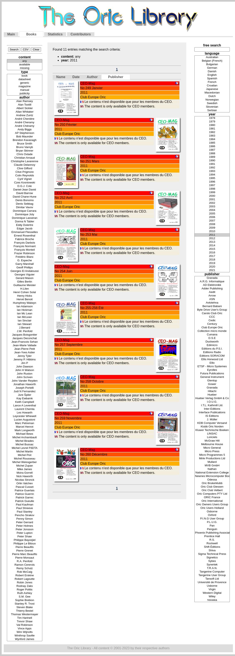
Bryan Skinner (24, 151)
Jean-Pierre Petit (24, 349)
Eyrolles (212, 370)
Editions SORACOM (212, 356)
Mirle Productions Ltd (212, 458)
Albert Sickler (24, 108)
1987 (212, 150)
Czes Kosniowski (24, 182)
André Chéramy (24, 126)
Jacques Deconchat (24, 338)
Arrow (212, 296)
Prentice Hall (212, 536)
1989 (212, 157)
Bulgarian (212, 64)
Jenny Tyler (24, 356)
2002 (212, 203)
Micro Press (212, 451)
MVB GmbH (212, 465)
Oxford (212, 515)
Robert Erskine (24, 575)
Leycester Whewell (24, 416)
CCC (212, 317)
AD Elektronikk (212, 285)
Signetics (212, 557)
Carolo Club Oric (212, 313)
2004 (212, 210)
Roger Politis (24, 589)
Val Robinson (24, 625)
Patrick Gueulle (24, 501)
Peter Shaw (24, 536)
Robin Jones (24, 582)
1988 (212, 153)
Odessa (212, 480)
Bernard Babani (212, 306)
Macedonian (212, 93)
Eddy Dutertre (24, 225)
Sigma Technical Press (212, 554)
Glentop (212, 380)
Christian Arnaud (24, 158)
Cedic (212, 320)
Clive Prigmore (24, 172)
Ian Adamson (24, 306)
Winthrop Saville (24, 635)
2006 (212, 217)
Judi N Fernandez (24, 391)
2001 (212, 199)
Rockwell (212, 543)
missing (24, 68)
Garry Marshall (24, 264)
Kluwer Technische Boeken (212, 430)
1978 (212, 118)
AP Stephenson (24, 133)
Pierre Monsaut (24, 558)
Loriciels (212, 437)
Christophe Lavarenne (24, 161)
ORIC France (212, 497)
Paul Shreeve (24, 508)
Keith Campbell (24, 402)
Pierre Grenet (24, 551)
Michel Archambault (24, 437)
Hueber (212, 395)
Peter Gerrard (24, 522)
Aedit (212, 292)
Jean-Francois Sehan (24, 342)
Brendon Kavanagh (24, 140)
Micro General (212, 448)
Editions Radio (212, 352)
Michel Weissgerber (24, 462)
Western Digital (212, 593)
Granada (212, 278)
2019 (212, 263)
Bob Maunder (24, 136)
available (24, 64)
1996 (212, 182)
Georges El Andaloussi (24, 271)
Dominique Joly (24, 214)
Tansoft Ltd (212, 579)
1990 (212, 160)
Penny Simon (24, 519)
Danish (212, 71)
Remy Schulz (24, 568)
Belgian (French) (212, 61)
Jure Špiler (24, 395)
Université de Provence (212, 582)
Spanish (212, 78)
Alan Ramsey (24, 101)
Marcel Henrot (24, 427)
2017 (212, 256)
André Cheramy (24, 122)
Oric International (212, 501)
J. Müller (212, 419)
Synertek (212, 564)
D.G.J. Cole (24, 186)
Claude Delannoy (24, 165)
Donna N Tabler (24, 221)
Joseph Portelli (24, 388)
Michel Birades (24, 441)
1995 (212, 178)
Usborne (212, 586)
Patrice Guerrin (24, 494)
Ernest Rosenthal (24, 236)
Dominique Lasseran (24, 218)
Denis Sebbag (24, 204)
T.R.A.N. (212, 568)
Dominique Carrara (24, 211)
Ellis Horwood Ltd (212, 359)
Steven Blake (24, 607)
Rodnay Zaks (24, 586)
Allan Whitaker (24, 112)
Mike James (24, 469)
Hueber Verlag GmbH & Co (212, 398)
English (212, 75)
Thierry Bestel (24, 611)
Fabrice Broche (24, 239)
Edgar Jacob (24, 228)
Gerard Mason (24, 278)
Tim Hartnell (24, 618)
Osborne (212, 511)
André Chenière (24, 119)
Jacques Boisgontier (24, 335)
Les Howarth (24, 413)
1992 (212, 167)
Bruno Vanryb (24, 147)
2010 (212, 231)
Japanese (212, 89)
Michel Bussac (24, 444)
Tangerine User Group (212, 575)
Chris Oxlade (24, 154)
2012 (212, 238)
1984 (212, 139)
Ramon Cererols (24, 565)
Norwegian (212, 100)
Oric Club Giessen (212, 487)
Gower (212, 384)
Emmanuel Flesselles (24, 232)
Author (92, 77)
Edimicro (212, 345)
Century (212, 324)
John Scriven (24, 377)
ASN (212, 299)
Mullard (212, 462)
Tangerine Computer (212, 572)
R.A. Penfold (24, 561)
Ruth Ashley (24, 593)
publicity (24, 93)
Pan (212, 526)
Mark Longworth (24, 430)
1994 (212, 175)
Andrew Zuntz (24, 115)
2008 (212, 224)
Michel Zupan (24, 466)
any (24, 61)
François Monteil (24, 250)
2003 (212, 206)
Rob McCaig (24, 572)
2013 (212, 242)
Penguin (212, 529)
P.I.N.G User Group (212, 518)
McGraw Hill (212, 441)
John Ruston (24, 374)
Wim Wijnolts (24, 632)
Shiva (212, 550)
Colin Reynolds (24, 175)
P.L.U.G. (212, 522)
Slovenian (212, 107)
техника (212, 600)
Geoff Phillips (24, 267)
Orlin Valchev (24, 483)
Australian (212, 57)
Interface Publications (212, 412)
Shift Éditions (212, 547)
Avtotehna (212, 303)
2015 (212, 249)
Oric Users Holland (212, 508)
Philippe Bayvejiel (24, 540)
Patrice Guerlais (24, 490)
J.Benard (24, 328)
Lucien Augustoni (24, 420)
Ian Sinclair (24, 320)
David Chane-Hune (24, 197)
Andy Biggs (24, 129)
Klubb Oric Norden (212, 426)
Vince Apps (24, 628)
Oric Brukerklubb (212, 483)
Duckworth (212, 342)
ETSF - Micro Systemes (212, 366)
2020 (212, 267)
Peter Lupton (24, 533)
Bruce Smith (24, 144)
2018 (212, 259)
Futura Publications (212, 373)
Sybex (212, 561)
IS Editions (212, 416)
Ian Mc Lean (24, 313)
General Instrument (212, 377)
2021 (212, 270)
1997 (212, 185)
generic (24, 83)
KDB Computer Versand (212, 423)
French (212, 82)
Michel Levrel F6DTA (24, 448)
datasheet (24, 79)
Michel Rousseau (24, 459)
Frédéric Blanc (24, 257)
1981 (212, 129)
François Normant (24, 246)
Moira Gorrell (24, 473)
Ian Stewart (24, 324)
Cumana (212, 334)
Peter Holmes (24, 526)
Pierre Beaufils (24, 547)
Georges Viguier (24, 274)
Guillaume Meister (24, 285)
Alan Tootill (24, 105)
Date (76, 77)
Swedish (212, 103)
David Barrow (24, 193)
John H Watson (24, 370)
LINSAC (212, 434)
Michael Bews (24, 434)
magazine (24, 86)
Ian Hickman (24, 310)
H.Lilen (24, 289)
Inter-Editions (212, 409)
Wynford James (24, 639)
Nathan (212, 469)
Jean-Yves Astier (24, 352)
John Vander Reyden (24, 381)
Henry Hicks (24, 296)
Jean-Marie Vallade (24, 345)
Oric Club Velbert (212, 490)
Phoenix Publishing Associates (212, 533)
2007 (212, 221)
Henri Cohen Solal (24, 292)
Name (60, 77)
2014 (212, 245)
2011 (212, 235)
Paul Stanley (24, 512)
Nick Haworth (24, 476)
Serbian (212, 110)
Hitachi (212, 391)
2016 (212, 252)
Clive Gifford (24, 168)
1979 (212, 121)
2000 (212, 196)
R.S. (212, 540)
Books (31, 34)
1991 (212, 164)
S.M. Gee (24, 597)
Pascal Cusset (24, 487)
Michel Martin (24, 451)
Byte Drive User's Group (212, 310)
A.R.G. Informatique (212, 281)
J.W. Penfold (24, 331)
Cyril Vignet (24, 179)
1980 (212, 125)
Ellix (212, 363)
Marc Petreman (24, 423)
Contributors (81, 34)
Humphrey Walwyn (24, 303)
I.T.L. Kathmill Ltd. (212, 405)
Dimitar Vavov (24, 207)
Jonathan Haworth (24, 384)
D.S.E (212, 338)
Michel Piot (24, 455)
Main (11, 34)
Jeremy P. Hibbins (24, 359)
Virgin (212, 589)
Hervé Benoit (24, 299)
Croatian (212, 85)
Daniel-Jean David (24, 190)
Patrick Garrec (24, 497)
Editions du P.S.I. (212, 349)
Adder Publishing (212, 288)
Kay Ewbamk (24, 398)
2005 (212, 213)
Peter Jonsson (24, 529)
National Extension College (212, 472)
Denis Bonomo (24, 200)
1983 (212, 136)
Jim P (24, 363)
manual (24, 90)
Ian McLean (24, 317)
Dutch (212, 96)
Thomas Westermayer (24, 614)
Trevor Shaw (24, 621)
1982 (212, 132)
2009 (212, 228)
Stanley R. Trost (24, 604)
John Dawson (24, 366)
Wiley (212, 596)
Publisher (115, 77)
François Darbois (24, 243)
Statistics (55, 34)
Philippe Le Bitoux (24, 543)
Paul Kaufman (24, 505)
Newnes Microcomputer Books (212, 476)
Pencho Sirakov (24, 515)
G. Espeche (24, 260)
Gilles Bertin (24, 282)
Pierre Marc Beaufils (24, 554)
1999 (212, 192)
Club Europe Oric (212, 327)
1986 (212, 146)
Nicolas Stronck (24, 480)
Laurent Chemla (24, 409)
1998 (212, 189)
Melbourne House (212, 444)
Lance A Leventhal (24, 405)
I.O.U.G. (212, 402)
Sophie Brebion (24, 600)
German (212, 68)
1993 (212, 171)
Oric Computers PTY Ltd (212, 494)
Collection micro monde (212, 331)
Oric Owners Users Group (212, 504)
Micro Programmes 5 (212, 455)
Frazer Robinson (24, 253)
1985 (212, 143)
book (24, 76)
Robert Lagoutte (24, 579)
